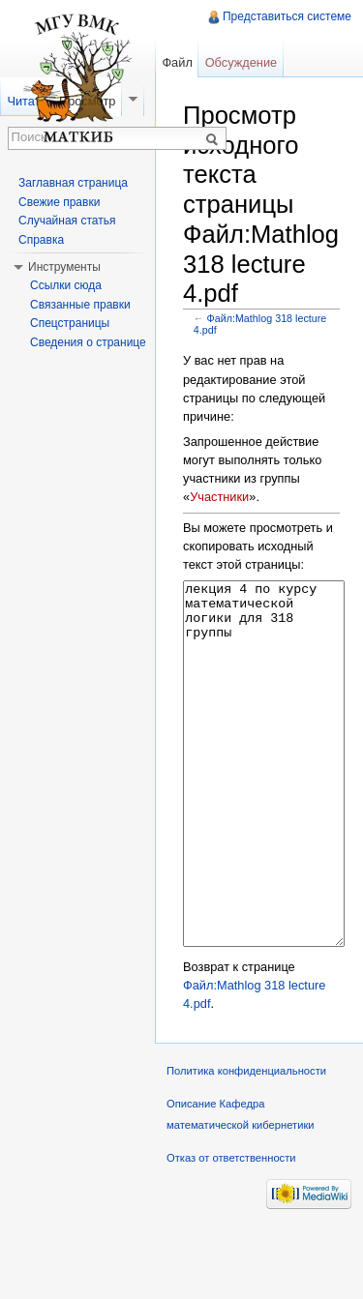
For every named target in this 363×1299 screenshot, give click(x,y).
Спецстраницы (69, 323)
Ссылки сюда (66, 285)
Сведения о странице (88, 342)
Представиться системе (287, 16)
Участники (219, 496)
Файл (177, 62)
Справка (41, 240)
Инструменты (64, 267)
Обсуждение (241, 62)
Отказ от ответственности (231, 1230)
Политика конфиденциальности (246, 1143)
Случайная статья (66, 220)
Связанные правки (80, 304)
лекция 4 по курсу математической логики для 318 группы (264, 800)
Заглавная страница (73, 183)
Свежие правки (59, 202)
